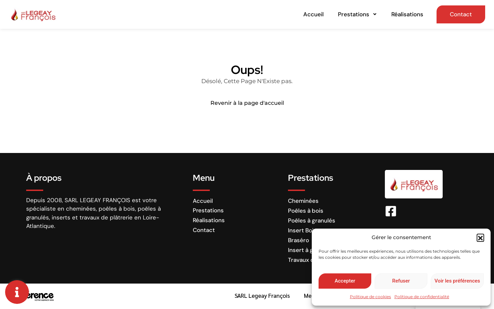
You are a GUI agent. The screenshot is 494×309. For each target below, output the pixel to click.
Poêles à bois (305, 211)
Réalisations (405, 14)
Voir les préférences (457, 281)
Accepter (345, 281)
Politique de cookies (370, 296)
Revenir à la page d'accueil (247, 104)
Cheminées (303, 201)
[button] (480, 237)
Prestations (357, 14)
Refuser (401, 281)
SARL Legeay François (261, 296)
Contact (459, 14)
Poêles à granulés (311, 221)
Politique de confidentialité (421, 296)
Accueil (315, 14)
